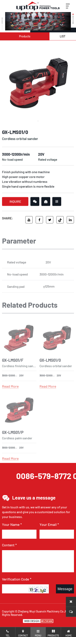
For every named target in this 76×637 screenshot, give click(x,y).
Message (65, 589)
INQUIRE (15, 203)
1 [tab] (38, 122)
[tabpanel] (38, 83)
